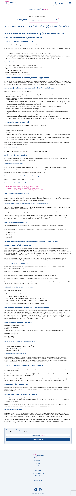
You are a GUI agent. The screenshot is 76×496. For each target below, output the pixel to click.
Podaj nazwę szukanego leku (37, 16)
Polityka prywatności (38, 473)
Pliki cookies (38, 475)
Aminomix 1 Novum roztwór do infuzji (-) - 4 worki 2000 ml (22, 188)
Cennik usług (38, 480)
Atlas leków (38, 483)
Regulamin (38, 470)
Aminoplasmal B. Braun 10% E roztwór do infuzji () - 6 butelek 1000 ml (25, 190)
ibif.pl (43, 493)
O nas (38, 463)
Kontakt (38, 478)
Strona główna (38, 461)
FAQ (38, 465)
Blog (38, 468)
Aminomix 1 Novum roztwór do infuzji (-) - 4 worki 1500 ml (22, 186)
